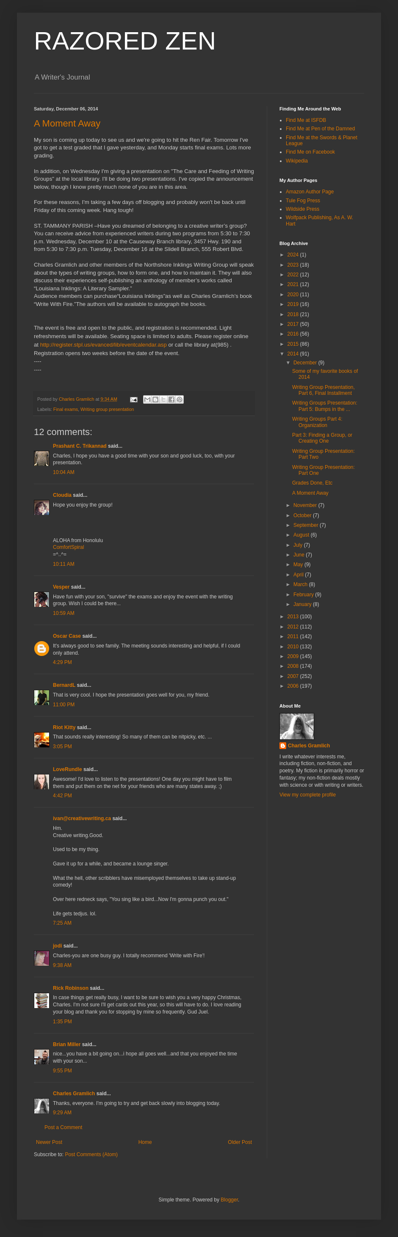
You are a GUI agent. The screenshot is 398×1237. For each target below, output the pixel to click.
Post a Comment (63, 1127)
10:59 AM (64, 613)
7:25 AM (62, 923)
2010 (293, 647)
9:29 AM (62, 1113)
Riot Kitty (64, 727)
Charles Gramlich (74, 1093)
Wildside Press (302, 209)
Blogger (229, 1200)
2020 (293, 295)
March (301, 584)
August (302, 535)
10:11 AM (64, 564)
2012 (293, 627)
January (303, 604)
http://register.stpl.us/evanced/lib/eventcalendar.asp (103, 345)
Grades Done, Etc (312, 483)
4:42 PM (62, 796)
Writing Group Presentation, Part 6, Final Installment (323, 390)
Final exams (65, 409)
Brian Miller (66, 1044)
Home (145, 1142)
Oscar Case (67, 636)
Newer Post (49, 1142)
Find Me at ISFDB (306, 120)
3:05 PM (62, 746)
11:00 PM (64, 705)
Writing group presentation (107, 409)
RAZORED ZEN (125, 41)
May (298, 565)
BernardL (64, 685)
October (303, 515)
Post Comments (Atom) (91, 1154)
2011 (293, 636)
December (305, 363)
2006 (293, 686)
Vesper (61, 587)
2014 (293, 354)
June (299, 555)
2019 (293, 304)
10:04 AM (64, 472)
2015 (293, 344)
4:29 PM (62, 662)
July (298, 545)
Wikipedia (297, 161)
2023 (293, 265)
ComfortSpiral (68, 547)
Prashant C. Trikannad (80, 446)
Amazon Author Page (310, 192)
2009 (293, 656)
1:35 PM (62, 1022)
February (304, 595)
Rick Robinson (70, 988)
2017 (293, 324)
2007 (293, 676)
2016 (293, 334)
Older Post (240, 1142)
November (305, 505)
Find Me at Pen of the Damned (320, 129)
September (306, 525)
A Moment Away (67, 123)
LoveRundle (67, 769)
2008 (293, 666)
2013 (293, 617)
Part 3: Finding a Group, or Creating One (322, 438)
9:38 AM (62, 965)
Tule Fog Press (303, 201)
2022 (293, 275)
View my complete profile (307, 795)
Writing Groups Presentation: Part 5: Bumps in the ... (324, 406)
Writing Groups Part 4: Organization (317, 422)
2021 (293, 284)
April (299, 575)
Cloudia (62, 495)
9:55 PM (62, 1071)
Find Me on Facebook (310, 152)
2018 (293, 314)
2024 (293, 255)
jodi (57, 946)
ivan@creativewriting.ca (82, 818)
